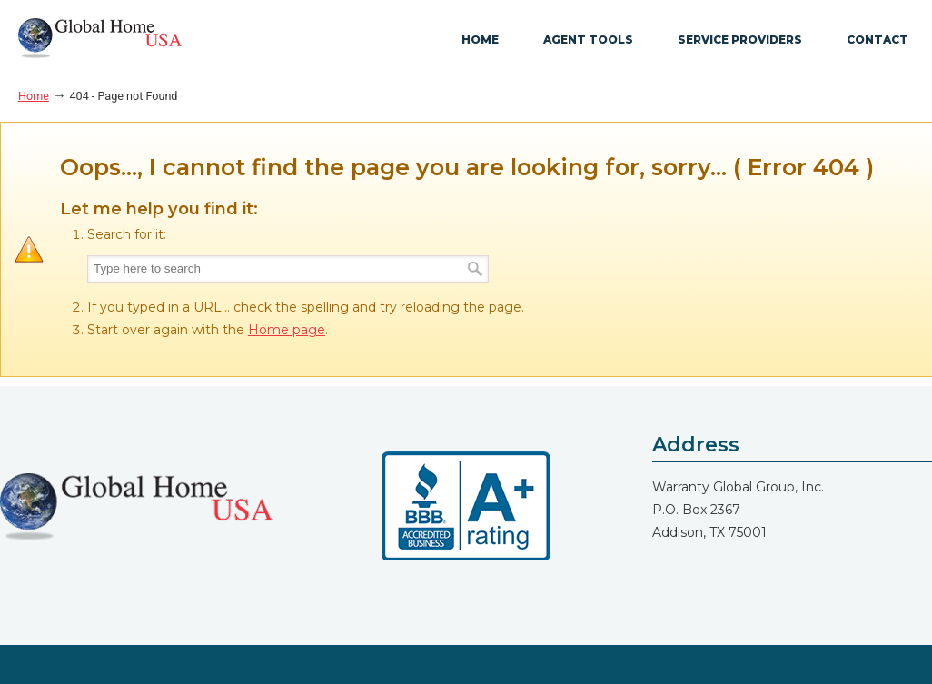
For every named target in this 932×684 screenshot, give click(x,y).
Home (33, 96)
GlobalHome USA (100, 38)
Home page (286, 330)
